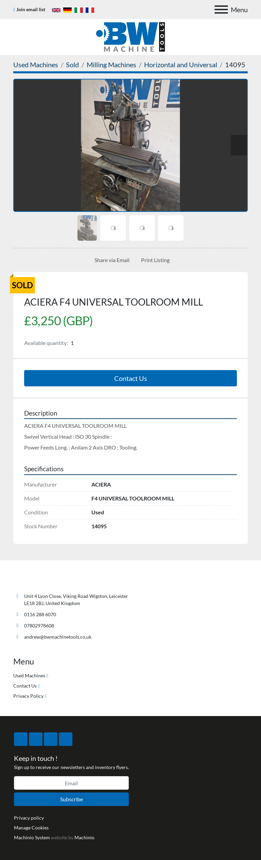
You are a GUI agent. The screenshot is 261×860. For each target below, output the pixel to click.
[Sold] (72, 64)
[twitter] (35, 739)
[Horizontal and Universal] (180, 64)
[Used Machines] (35, 64)
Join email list (30, 9)
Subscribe (71, 799)
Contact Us (130, 378)
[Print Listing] (154, 260)
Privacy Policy (28, 696)
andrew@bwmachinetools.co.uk (57, 637)
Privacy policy (29, 818)
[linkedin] (65, 739)
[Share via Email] (110, 260)
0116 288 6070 (40, 614)
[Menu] (221, 9)
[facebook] (21, 739)
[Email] (71, 783)
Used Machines (29, 675)
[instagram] (50, 739)
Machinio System (32, 837)
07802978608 (39, 625)
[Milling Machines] (111, 64)
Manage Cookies (31, 827)
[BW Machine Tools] (35, 580)
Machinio (84, 837)
